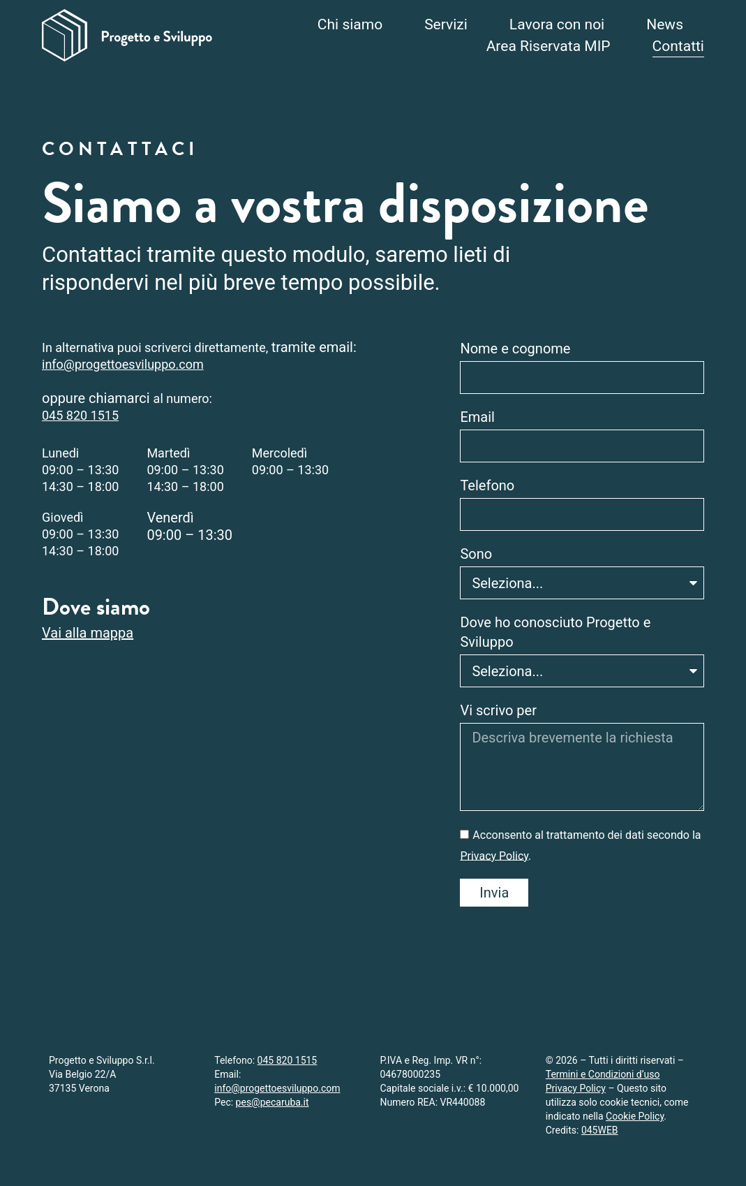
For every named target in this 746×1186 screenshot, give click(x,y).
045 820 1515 (80, 415)
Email (477, 417)
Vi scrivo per (498, 710)
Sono (476, 554)
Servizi (446, 24)
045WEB (599, 1130)
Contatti (678, 46)
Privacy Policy (494, 855)
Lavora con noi (556, 24)
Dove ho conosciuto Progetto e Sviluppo (555, 632)
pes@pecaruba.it (272, 1102)
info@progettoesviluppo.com (123, 364)
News (664, 24)
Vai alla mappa (87, 632)
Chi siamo (350, 24)
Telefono (487, 485)
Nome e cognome (515, 348)
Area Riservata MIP (548, 46)
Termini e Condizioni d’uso (603, 1074)
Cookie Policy (635, 1116)
